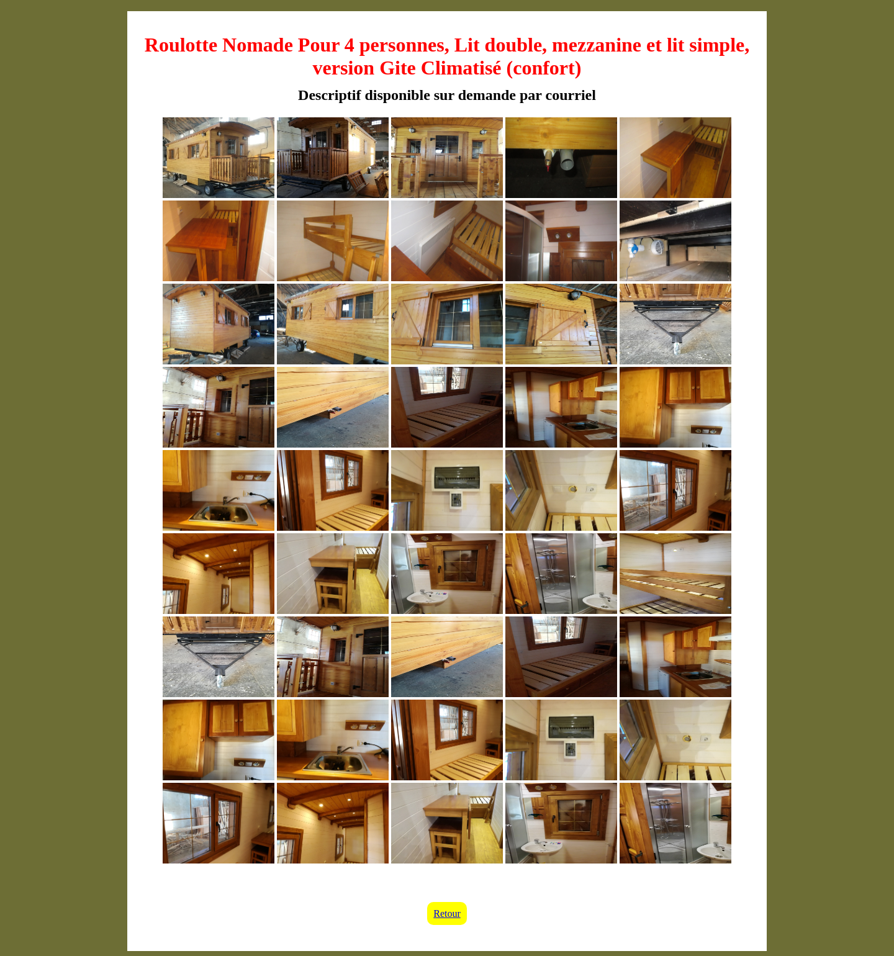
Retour (447, 913)
